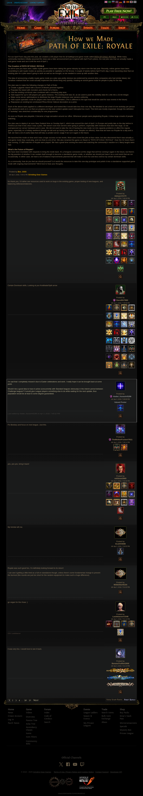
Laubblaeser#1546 (120, 616)
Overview (30, 717)
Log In (9, 3)
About (104, 722)
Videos (29, 712)
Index (46, 712)
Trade (104, 709)
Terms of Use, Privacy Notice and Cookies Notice (74, 772)
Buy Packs (124, 712)
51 (30, 700)
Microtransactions (128, 723)
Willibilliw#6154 (120, 585)
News (10, 712)
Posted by (13, 172)
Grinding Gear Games (42, 772)
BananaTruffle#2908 (120, 663)
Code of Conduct (48, 717)
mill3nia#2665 (120, 478)
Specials (123, 726)
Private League (126, 733)
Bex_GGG (22, 172)
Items (28, 733)
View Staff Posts (114, 699)
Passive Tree (31, 720)
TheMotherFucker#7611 (122, 440)
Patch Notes (13, 723)
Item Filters (31, 737)
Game (29, 709)
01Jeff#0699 (120, 544)
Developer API (116, 772)
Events (87, 709)
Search (47, 722)
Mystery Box (125, 730)
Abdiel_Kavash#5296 (122, 396)
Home (11, 709)
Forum (47, 709)
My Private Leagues (89, 724)
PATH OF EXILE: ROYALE (105, 57)
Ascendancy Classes (31, 728)
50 (25, 700)
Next (36, 700)
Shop (122, 709)
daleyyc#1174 (120, 196)
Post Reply (129, 699)
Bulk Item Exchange (106, 717)
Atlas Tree (30, 724)
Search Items (108, 712)
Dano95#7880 (122, 300)
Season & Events (88, 717)
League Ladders (90, 712)
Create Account (21, 3)
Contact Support (37, 3)
